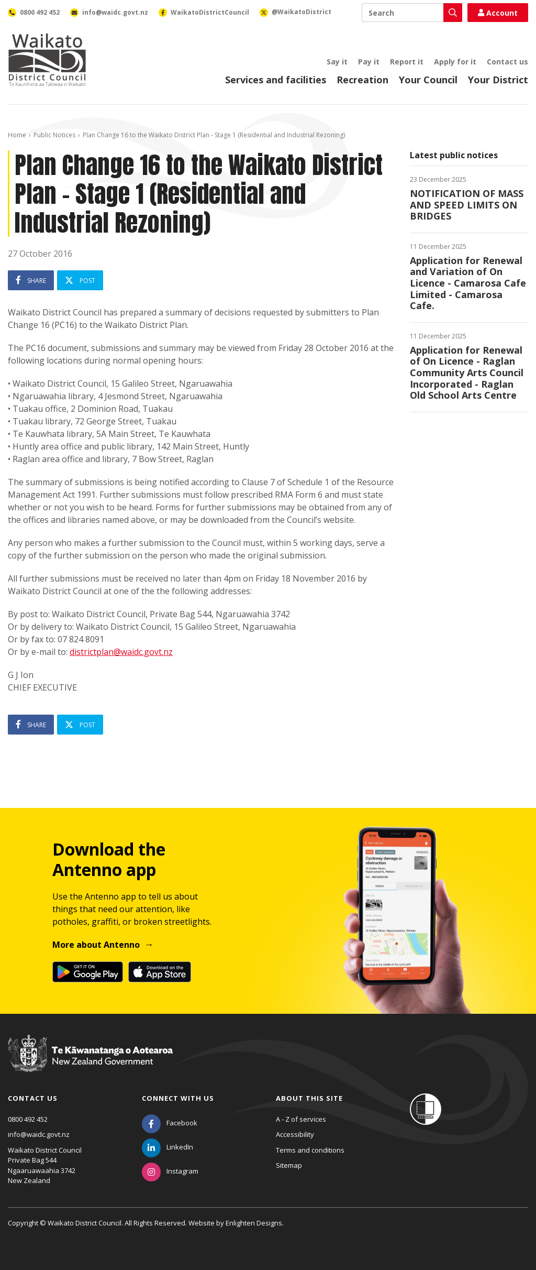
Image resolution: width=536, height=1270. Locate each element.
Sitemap (289, 1165)
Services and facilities (275, 79)
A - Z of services (301, 1119)
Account (498, 13)
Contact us (507, 62)
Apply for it (455, 62)
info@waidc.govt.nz (39, 1134)
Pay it (368, 62)
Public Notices (54, 134)
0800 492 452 (28, 1119)
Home (17, 134)
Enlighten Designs (254, 1223)
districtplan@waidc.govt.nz (121, 652)
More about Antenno (96, 944)
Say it (337, 62)
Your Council (428, 79)
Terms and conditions (310, 1150)
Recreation (362, 79)
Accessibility (295, 1134)
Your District (498, 79)
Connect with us (178, 1098)
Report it (406, 62)
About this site (309, 1098)
